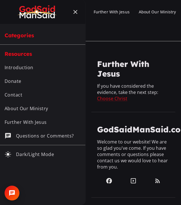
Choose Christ (112, 98)
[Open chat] (12, 193)
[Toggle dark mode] (42, 154)
